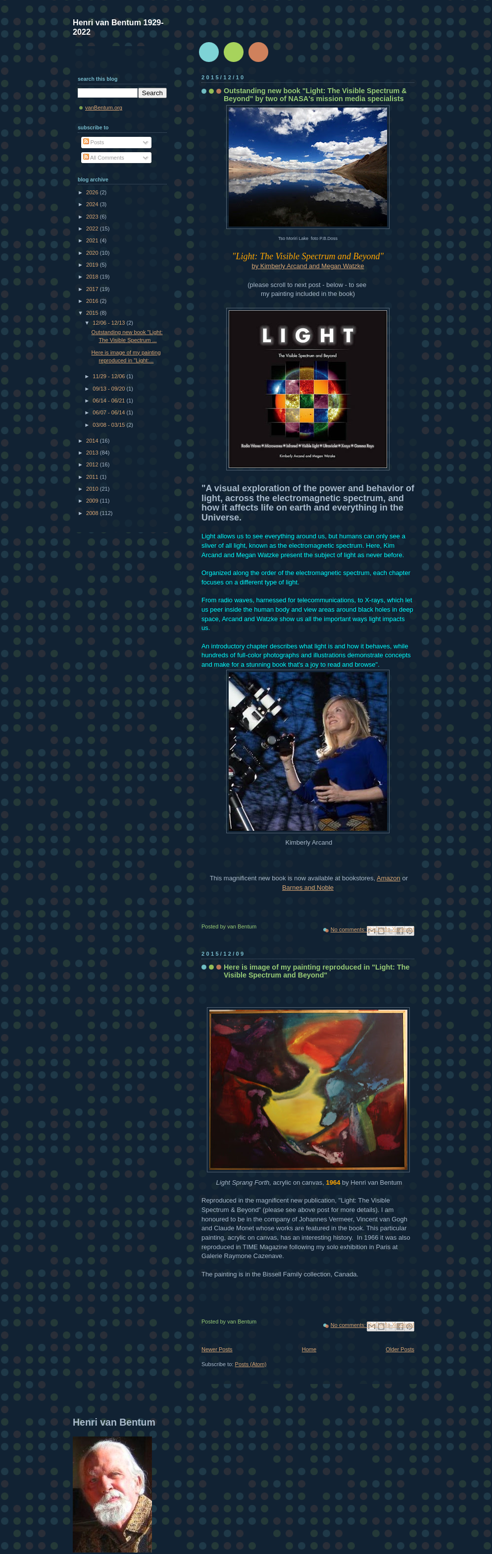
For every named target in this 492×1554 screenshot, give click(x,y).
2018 (93, 277)
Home (309, 1349)
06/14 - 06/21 (109, 400)
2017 (93, 289)
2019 (93, 265)
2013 (93, 453)
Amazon (388, 878)
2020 (93, 253)
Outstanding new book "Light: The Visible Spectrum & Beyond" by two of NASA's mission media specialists (315, 95)
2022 (93, 228)
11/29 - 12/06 (109, 376)
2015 (93, 313)
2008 (93, 513)
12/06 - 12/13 (109, 323)
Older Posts (400, 1349)
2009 (93, 501)
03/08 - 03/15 (109, 425)
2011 (93, 477)
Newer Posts (217, 1349)
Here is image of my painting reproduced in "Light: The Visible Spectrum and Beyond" (316, 971)
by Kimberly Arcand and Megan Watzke (307, 266)
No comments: (349, 929)
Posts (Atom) (251, 1364)
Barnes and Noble (308, 887)
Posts (93, 142)
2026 (93, 192)
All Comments (103, 158)
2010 (93, 489)
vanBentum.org (103, 108)
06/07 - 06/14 (109, 412)
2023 (93, 217)
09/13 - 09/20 (109, 389)
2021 (93, 240)
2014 (93, 441)
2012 (93, 464)
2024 (93, 204)
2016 (93, 301)
